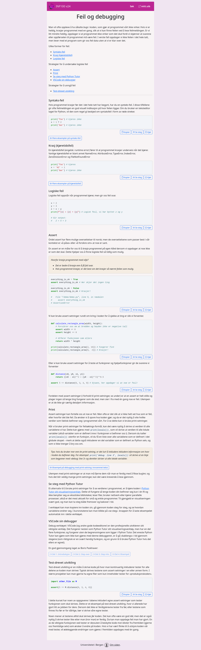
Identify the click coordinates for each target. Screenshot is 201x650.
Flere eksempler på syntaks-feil (65, 138)
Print (55, 73)
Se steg (137, 132)
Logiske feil (59, 58)
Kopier (125, 132)
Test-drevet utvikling (63, 91)
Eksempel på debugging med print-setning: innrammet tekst (79, 467)
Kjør (148, 132)
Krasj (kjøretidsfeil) (62, 55)
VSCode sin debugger (64, 79)
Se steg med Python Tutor (66, 76)
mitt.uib (144, 6)
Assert (56, 69)
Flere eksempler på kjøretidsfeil (65, 183)
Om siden (115, 644)
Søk (132, 6)
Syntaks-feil (59, 51)
